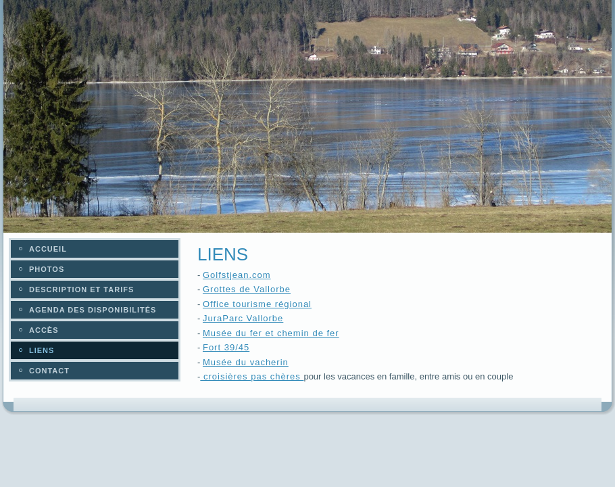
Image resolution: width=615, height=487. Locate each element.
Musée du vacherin (246, 362)
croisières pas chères (251, 376)
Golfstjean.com (237, 275)
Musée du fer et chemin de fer (271, 333)
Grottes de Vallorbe (247, 289)
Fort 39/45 (226, 347)
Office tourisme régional (257, 304)
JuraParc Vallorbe (243, 318)
